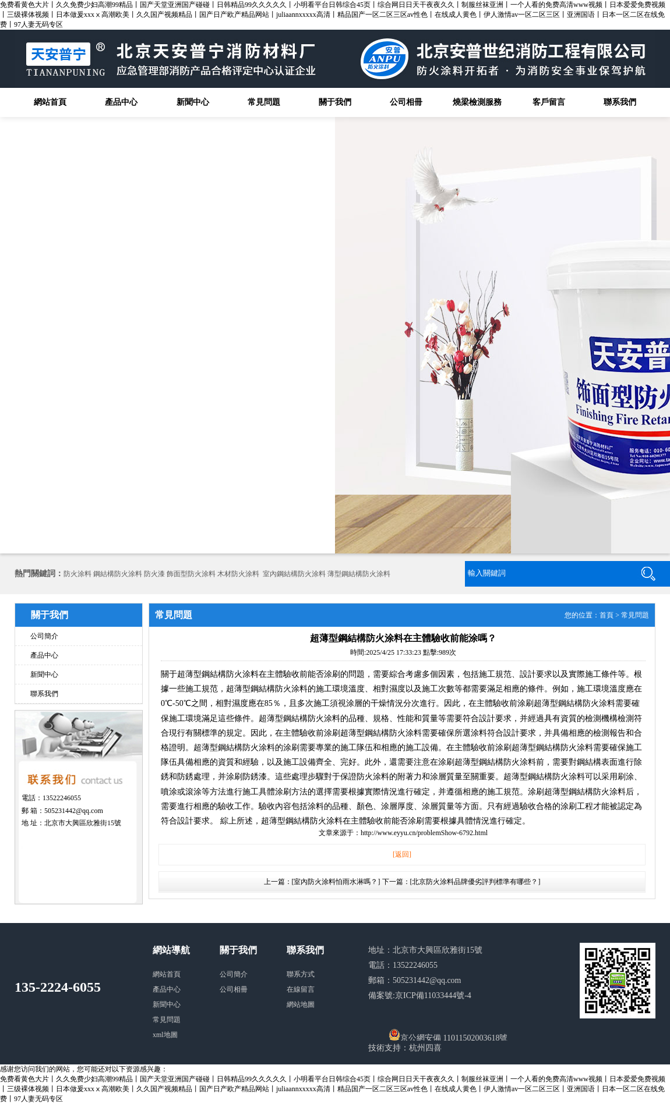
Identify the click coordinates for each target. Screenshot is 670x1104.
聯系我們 (620, 102)
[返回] (402, 854)
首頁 (606, 615)
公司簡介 (44, 636)
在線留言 (301, 989)
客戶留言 (549, 102)
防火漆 (154, 574)
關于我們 (335, 102)
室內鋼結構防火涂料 (294, 574)
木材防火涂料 (238, 574)
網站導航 (171, 950)
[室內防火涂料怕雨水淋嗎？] (336, 882)
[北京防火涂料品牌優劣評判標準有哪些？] (475, 882)
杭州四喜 (425, 1047)
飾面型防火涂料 (191, 574)
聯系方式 (301, 974)
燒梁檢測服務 (477, 102)
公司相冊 (406, 102)
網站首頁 (50, 102)
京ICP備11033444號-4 (433, 995)
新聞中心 (193, 102)
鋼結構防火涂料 (117, 574)
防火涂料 (77, 574)
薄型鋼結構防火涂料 (358, 574)
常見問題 (264, 102)
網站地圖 (301, 1004)
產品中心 (121, 102)
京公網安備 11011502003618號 (448, 1035)
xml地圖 (165, 1035)
